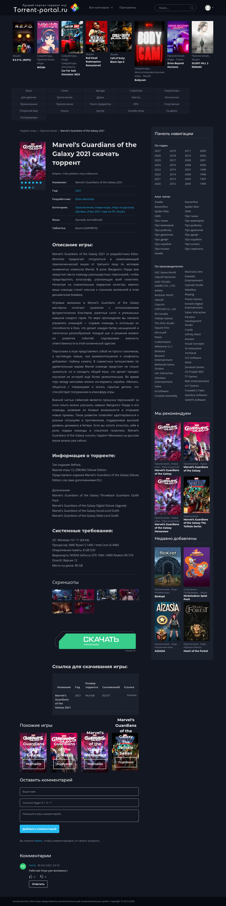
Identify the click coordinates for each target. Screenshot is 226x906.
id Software (162, 391)
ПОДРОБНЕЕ (33, 764)
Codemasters (163, 342)
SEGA (188, 362)
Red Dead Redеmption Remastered (93, 61)
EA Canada (161, 313)
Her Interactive (164, 373)
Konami (189, 339)
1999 (203, 169)
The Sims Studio (164, 323)
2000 (203, 165)
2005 (188, 179)
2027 (158, 151)
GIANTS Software (195, 399)
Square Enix (162, 327)
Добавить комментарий (39, 829)
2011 (188, 151)
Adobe (159, 290)
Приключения (46, 59)
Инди (40, 63)
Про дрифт (161, 239)
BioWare (160, 351)
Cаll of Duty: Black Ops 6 (117, 59)
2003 (203, 151)
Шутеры (80, 211)
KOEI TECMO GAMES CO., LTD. (165, 283)
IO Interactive (193, 348)
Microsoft (160, 332)
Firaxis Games (193, 299)
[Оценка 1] (21, 182)
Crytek (189, 329)
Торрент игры (28, 130)
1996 (203, 183)
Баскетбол (161, 206)
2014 (173, 174)
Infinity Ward (193, 334)
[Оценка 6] (40, 182)
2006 (188, 174)
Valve (158, 386)
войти (38, 840)
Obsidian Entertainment (164, 379)
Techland (190, 353)
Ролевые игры (162, 592)
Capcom (160, 304)
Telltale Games (164, 318)
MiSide (41, 67)
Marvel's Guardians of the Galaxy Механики (95, 743)
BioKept (160, 596)
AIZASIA (160, 651)
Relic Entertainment (197, 381)
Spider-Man (162, 211)
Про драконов (164, 234)
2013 (173, 179)
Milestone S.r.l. (164, 346)
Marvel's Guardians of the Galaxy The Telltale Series (125, 736)
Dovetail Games (194, 367)
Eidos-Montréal (84, 199)
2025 (158, 160)
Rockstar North (164, 295)
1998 (203, 174)
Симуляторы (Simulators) (68, 65)
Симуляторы (45, 55)
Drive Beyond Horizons (175, 65)
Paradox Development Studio (193, 321)
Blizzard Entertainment (164, 357)
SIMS (158, 216)
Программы (127, 7)
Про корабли (163, 244)
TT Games (191, 376)
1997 (203, 179)
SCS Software (193, 357)
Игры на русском (123, 207)
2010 (188, 155)
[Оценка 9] (29, 187)
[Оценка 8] (25, 187)
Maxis (158, 337)
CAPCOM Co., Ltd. (165, 309)
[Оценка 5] (36, 182)
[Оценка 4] (33, 182)
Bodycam (140, 80)
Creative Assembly (166, 395)
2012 (173, 183)
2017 (173, 160)
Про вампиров (164, 225)
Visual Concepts (194, 343)
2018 (173, 155)
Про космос (162, 248)
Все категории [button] (99, 7)
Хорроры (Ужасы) (192, 647)
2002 (203, 155)
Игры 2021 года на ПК (101, 211)
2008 (188, 165)
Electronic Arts (194, 271)
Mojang (189, 294)
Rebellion (190, 289)
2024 (158, 165)
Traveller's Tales (194, 390)
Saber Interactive (195, 312)
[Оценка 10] (33, 187)
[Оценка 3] (29, 182)
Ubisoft (159, 299)
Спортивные (190, 589)
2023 (158, 169)
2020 (158, 183)
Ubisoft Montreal (165, 277)
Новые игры (103, 207)
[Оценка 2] (25, 182)
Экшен (17, 55)
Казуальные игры (164, 647)
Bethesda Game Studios (164, 366)
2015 (173, 169)
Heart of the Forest (196, 651)
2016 (173, 165)
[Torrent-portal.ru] (47, 7)
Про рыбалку (163, 230)
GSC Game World (165, 272)
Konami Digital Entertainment (194, 305)
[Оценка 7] (21, 187)
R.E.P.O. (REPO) (22, 59)
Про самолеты (194, 248)
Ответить (38, 884)
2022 (158, 174)
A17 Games (192, 385)
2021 (78, 190)
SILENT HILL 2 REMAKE (200, 65)
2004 (188, 183)
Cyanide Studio (194, 285)
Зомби (159, 202)
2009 (188, 160)
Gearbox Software (196, 395)
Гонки (179, 59)
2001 (203, 160)
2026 (158, 155)
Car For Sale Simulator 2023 (70, 72)
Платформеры (191, 592)
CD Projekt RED (194, 371)
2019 (173, 151)
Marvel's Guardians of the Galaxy (167, 472)
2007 (188, 169)
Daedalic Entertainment (194, 278)
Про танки (161, 220)
